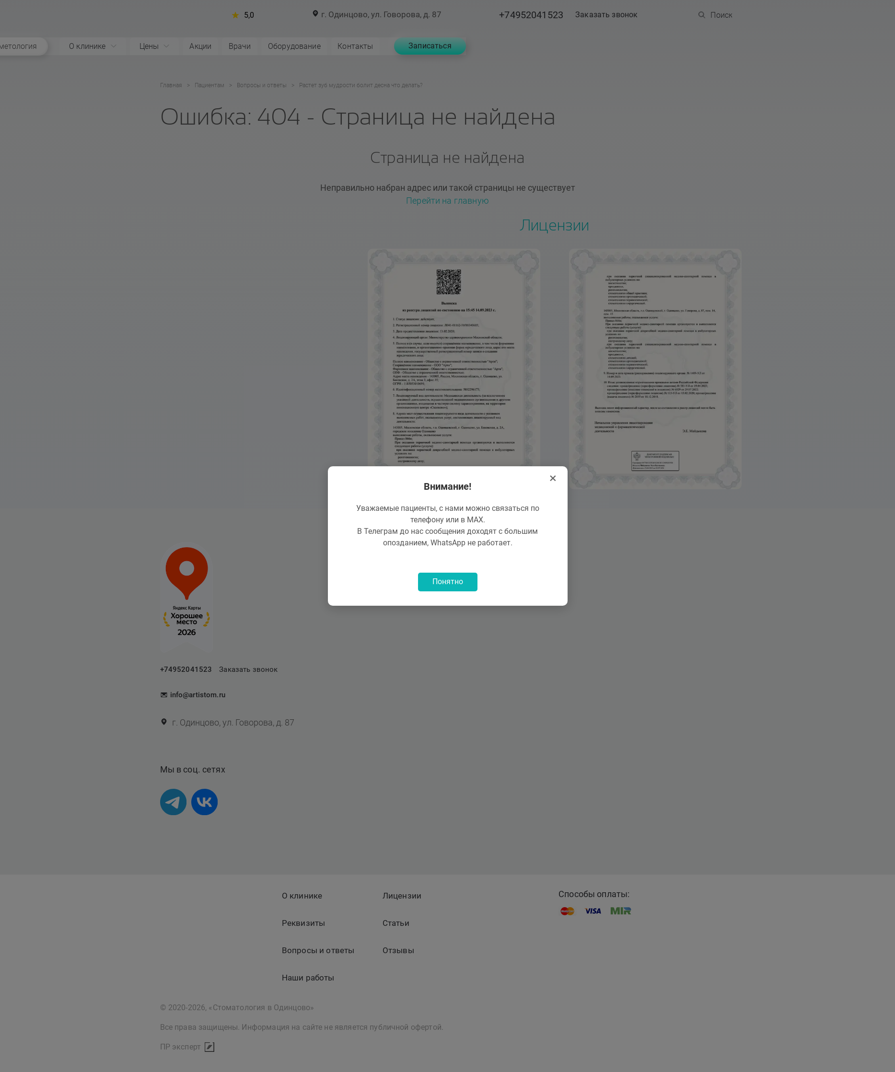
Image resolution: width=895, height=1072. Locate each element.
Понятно (447, 582)
